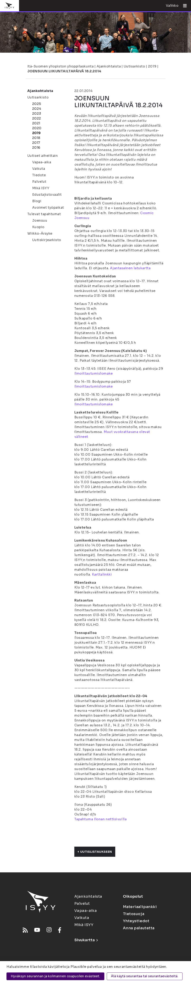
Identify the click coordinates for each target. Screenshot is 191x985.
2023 (36, 113)
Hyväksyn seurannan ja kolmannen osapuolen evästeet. (55, 976)
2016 (36, 147)
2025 (36, 104)
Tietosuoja (133, 914)
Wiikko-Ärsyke (39, 233)
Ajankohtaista (109, 66)
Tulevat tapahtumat (44, 214)
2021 (36, 123)
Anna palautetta (139, 928)
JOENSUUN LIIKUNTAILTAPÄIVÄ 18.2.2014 (64, 71)
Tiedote (39, 175)
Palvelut (39, 181)
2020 (37, 128)
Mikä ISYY (40, 188)
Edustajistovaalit (47, 194)
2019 (152, 66)
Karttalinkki (102, 574)
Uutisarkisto (134, 66)
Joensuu (39, 220)
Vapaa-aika (41, 162)
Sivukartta (86, 940)
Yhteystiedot (136, 921)
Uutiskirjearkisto (46, 240)
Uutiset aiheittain (42, 156)
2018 (36, 138)
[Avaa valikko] (183, 5)
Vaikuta (38, 169)
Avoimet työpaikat (48, 207)
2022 (36, 118)
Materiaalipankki (140, 907)
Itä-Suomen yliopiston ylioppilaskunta (60, 66)
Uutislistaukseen (95, 852)
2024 (36, 109)
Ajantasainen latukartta (130, 268)
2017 (36, 143)
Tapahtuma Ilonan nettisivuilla (100, 819)
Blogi (37, 201)
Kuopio (38, 227)
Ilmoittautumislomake (93, 373)
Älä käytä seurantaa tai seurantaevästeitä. (144, 976)
